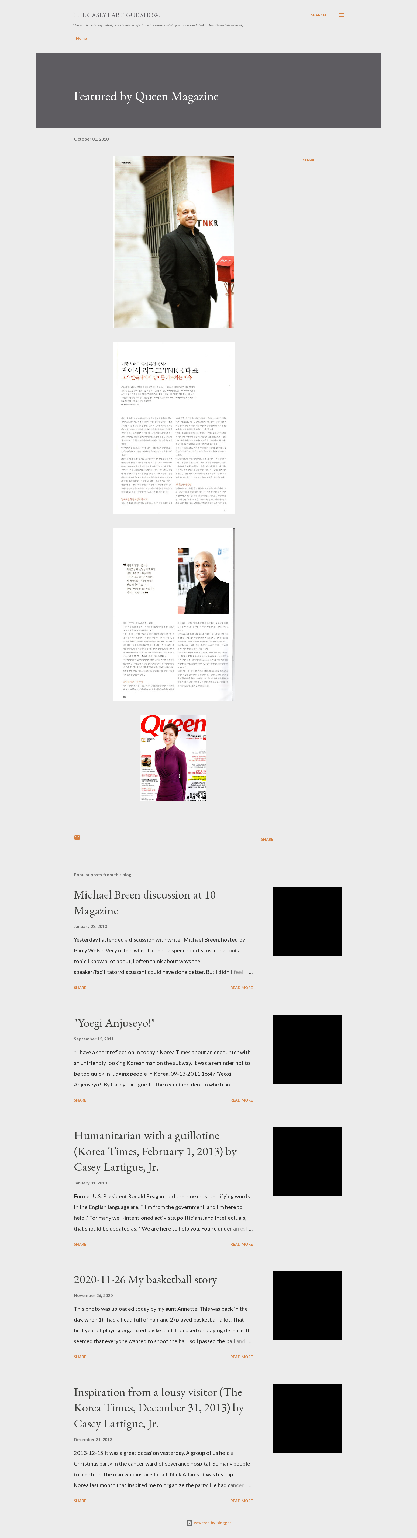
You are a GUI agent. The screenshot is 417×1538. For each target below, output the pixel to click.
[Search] (318, 15)
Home (81, 38)
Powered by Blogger (208, 1522)
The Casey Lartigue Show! (117, 15)
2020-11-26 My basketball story (145, 1279)
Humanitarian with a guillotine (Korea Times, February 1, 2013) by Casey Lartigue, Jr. (155, 1150)
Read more (241, 987)
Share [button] (309, 160)
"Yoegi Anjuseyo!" (114, 1022)
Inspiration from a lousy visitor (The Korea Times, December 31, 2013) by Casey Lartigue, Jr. (159, 1407)
